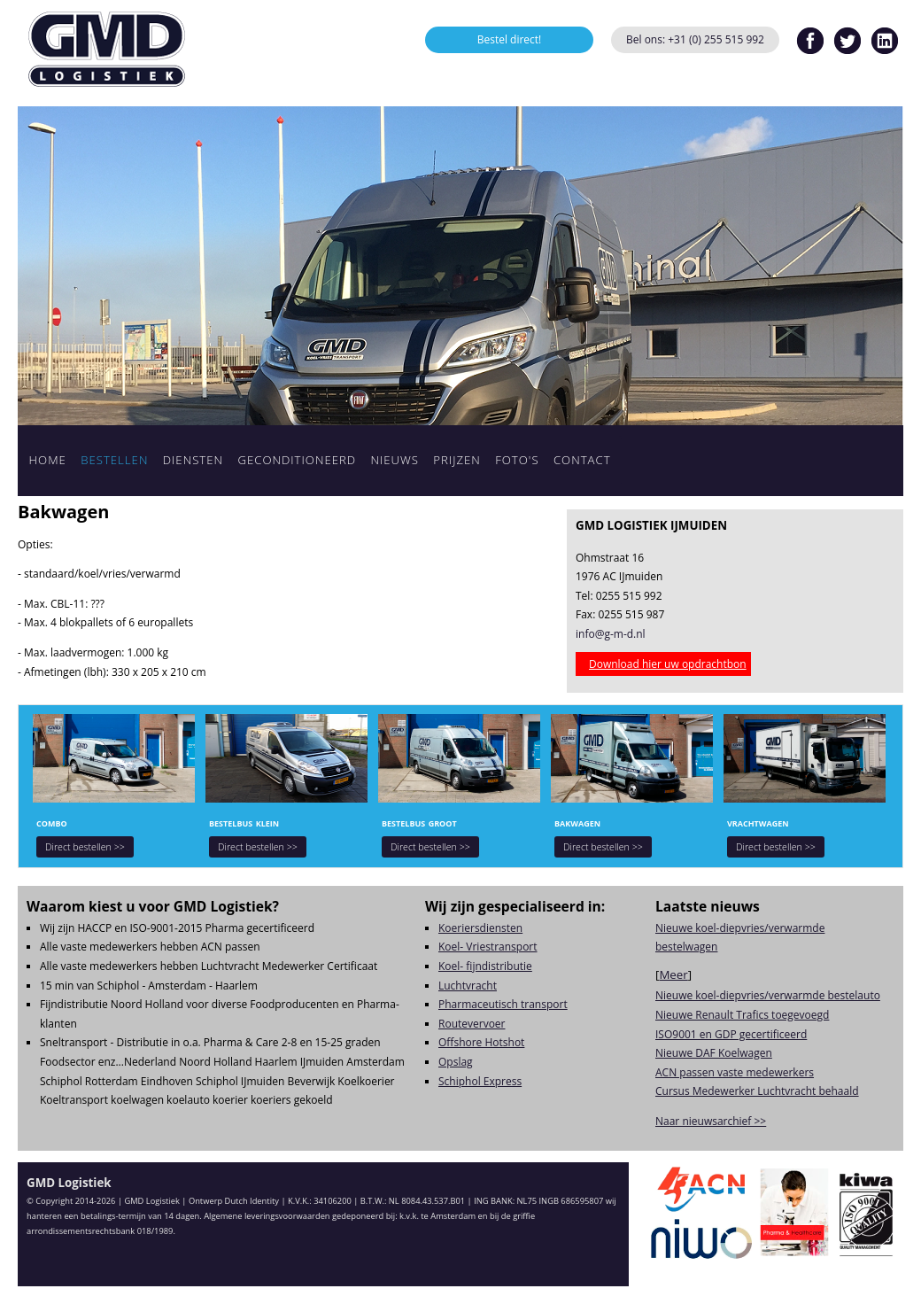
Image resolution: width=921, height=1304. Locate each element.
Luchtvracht (467, 985)
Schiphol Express (480, 1081)
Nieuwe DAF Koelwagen (713, 1052)
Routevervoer (472, 1023)
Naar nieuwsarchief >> (710, 1121)
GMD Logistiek (106, 49)
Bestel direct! (509, 39)
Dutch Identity (252, 1201)
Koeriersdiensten (480, 927)
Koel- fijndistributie (485, 966)
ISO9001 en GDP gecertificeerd (731, 1034)
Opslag (455, 1061)
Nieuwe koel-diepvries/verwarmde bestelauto (767, 995)
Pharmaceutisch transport (503, 1004)
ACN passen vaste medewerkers (734, 1072)
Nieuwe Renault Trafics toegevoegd (742, 1014)
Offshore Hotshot (481, 1042)
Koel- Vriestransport (488, 946)
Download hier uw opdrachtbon (668, 663)
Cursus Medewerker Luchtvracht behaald (757, 1090)
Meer (673, 974)
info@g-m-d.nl (611, 633)
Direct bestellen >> (85, 847)
